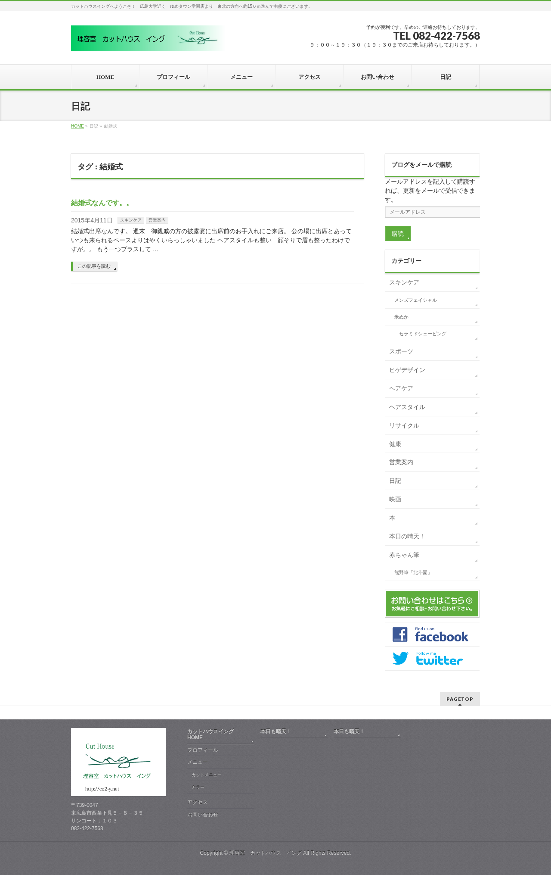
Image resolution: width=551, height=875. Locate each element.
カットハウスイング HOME (213, 734)
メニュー (197, 762)
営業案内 (157, 220)
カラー (198, 787)
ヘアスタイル (407, 406)
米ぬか (401, 316)
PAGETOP (460, 699)
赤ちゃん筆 (404, 554)
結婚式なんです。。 (102, 202)
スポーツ (401, 351)
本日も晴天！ (275, 731)
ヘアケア (401, 388)
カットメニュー (207, 774)
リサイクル (404, 425)
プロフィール (202, 750)
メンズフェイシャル (415, 300)
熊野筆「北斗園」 (413, 572)
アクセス (197, 802)
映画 (395, 499)
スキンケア (131, 220)
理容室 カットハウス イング (265, 853)
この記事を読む (94, 266)
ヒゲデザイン (407, 369)
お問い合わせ (202, 815)
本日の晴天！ (407, 536)
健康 (395, 444)
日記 (395, 480)
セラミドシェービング (422, 333)
